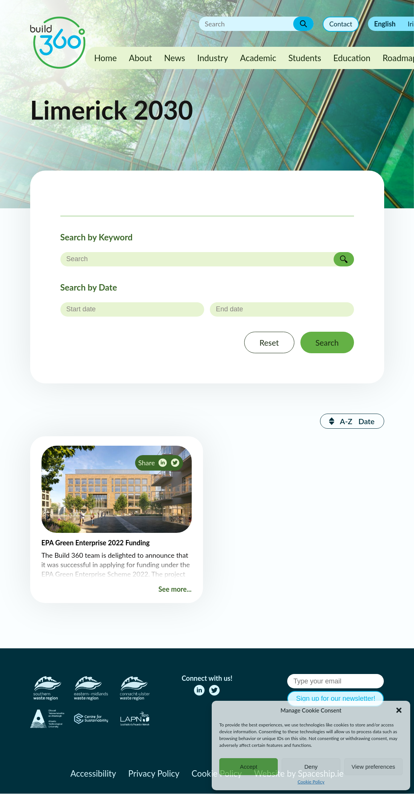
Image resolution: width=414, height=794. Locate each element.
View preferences (374, 766)
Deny (310, 766)
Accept (248, 766)
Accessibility (93, 774)
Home (105, 58)
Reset (266, 343)
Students (304, 58)
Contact (340, 24)
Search (326, 343)
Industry (212, 58)
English (385, 24)
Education (352, 58)
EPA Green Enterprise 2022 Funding (96, 543)
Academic (258, 58)
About (140, 58)
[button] (399, 710)
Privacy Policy (154, 774)
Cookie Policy (310, 782)
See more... (175, 590)
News (174, 58)
